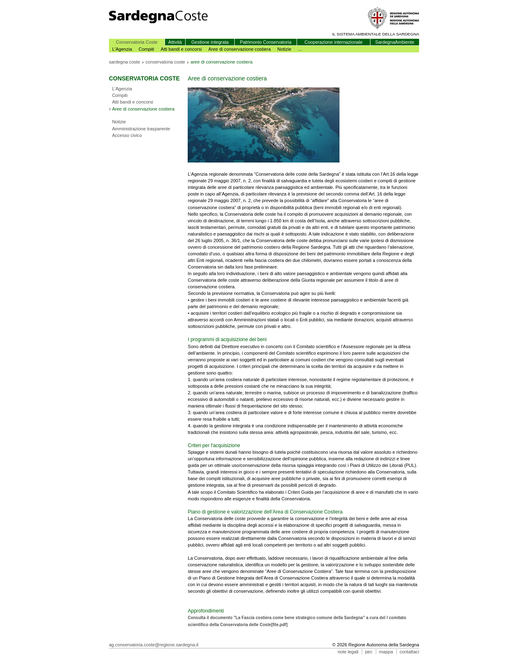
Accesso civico (127, 135)
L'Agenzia (122, 49)
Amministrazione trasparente (141, 128)
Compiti (146, 49)
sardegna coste (124, 61)
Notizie (284, 49)
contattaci (409, 651)
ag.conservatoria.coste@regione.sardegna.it (153, 644)
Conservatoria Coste (137, 42)
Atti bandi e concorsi (181, 49)
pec (368, 651)
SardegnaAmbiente (395, 42)
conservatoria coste (165, 61)
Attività (175, 42)
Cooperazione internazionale (333, 42)
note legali (347, 651)
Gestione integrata (210, 42)
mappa (386, 651)
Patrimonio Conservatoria (266, 42)
